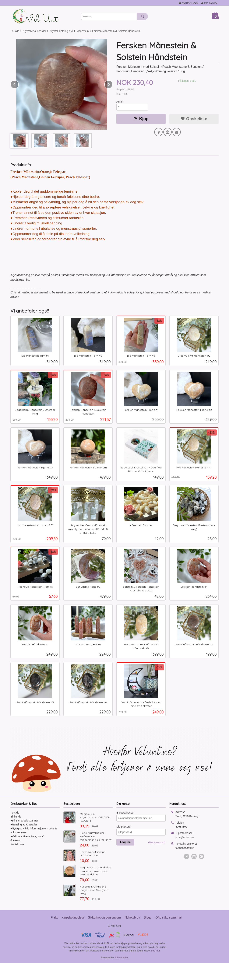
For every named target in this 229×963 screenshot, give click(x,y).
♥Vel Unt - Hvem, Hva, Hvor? (27, 836)
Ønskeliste (194, 118)
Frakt (54, 917)
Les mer (155, 950)
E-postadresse (124, 812)
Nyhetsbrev (132, 917)
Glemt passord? (157, 842)
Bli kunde (15, 816)
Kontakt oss (17, 844)
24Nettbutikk (121, 957)
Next (112, 83)
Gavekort (15, 840)
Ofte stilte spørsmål (168, 917)
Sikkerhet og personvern (104, 917)
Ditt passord (123, 826)
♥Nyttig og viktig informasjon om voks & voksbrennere (33, 830)
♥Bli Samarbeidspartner (24, 820)
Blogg (148, 917)
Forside (14, 31)
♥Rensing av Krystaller (23, 824)
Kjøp (141, 118)
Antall (119, 101)
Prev (18, 83)
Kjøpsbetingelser (73, 917)
